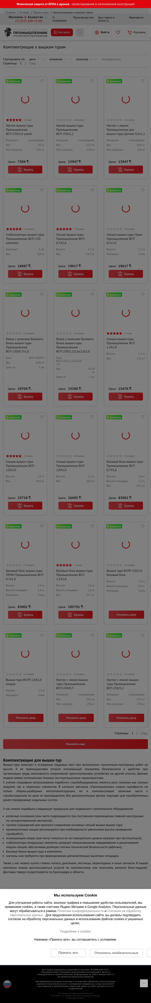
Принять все (68, 952)
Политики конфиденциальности (80, 911)
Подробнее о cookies (75, 931)
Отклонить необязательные (116, 953)
